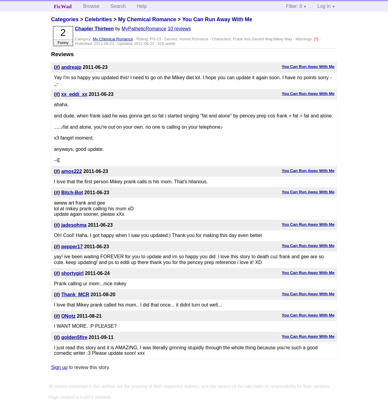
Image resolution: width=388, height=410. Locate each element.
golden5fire (74, 337)
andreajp (71, 67)
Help (142, 6)
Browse (91, 6)
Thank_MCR (75, 294)
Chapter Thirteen (94, 28)
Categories (65, 19)
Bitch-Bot (72, 192)
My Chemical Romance (147, 19)
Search (118, 6)
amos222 (71, 171)
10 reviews (179, 28)
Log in (324, 6)
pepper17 (72, 246)
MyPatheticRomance (144, 28)
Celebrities (98, 19)
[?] (316, 39)
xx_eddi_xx (74, 94)
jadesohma (74, 225)
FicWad (63, 6)
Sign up (59, 367)
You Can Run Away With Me (217, 19)
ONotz (68, 316)
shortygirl (72, 273)
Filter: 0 (294, 6)
